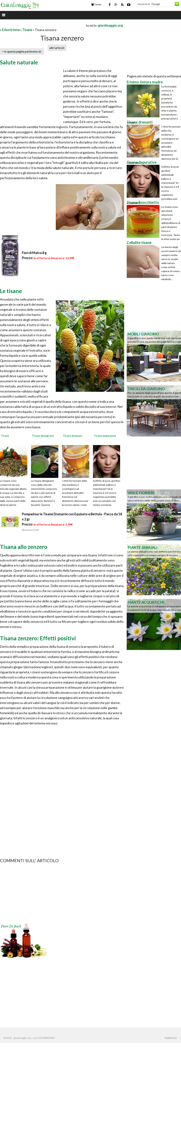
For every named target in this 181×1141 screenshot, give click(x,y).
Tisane (27, 30)
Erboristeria (11, 30)
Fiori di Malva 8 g (34, 253)
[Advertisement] (42, 25)
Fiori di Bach (11, 926)
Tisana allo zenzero (23, 546)
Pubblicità (170, 1037)
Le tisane (11, 291)
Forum (96, 4)
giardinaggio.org (110, 25)
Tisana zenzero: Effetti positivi (38, 638)
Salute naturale (19, 62)
